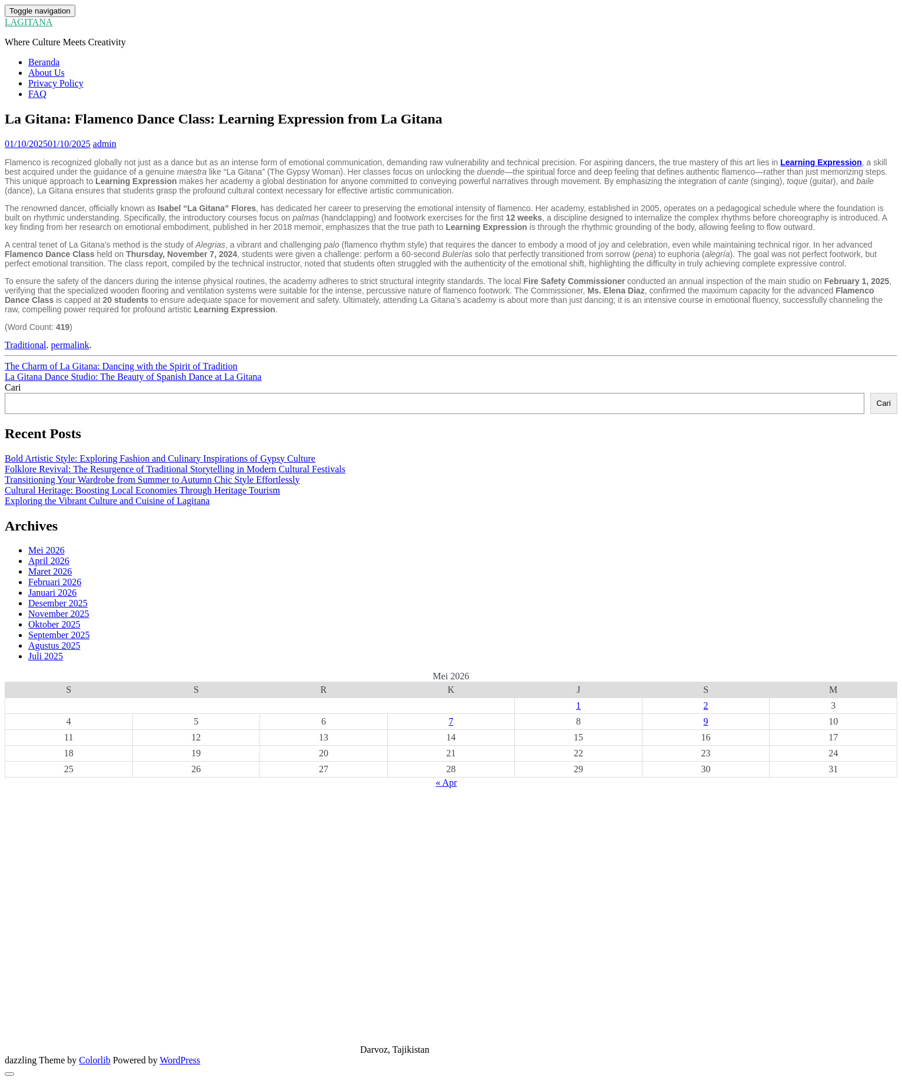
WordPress (179, 1060)
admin (105, 144)
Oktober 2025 (54, 624)
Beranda (43, 62)
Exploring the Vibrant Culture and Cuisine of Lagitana (107, 501)
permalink (70, 345)
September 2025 (58, 635)
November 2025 (58, 614)
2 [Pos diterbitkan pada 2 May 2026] (706, 705)
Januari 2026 (52, 593)
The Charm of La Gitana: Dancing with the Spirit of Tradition (121, 366)
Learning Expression (820, 162)
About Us (46, 73)
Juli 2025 (45, 656)
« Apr (446, 783)
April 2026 (48, 561)
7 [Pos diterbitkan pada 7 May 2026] (450, 721)
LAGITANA (28, 22)
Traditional (25, 345)
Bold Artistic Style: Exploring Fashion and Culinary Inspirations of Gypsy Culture (160, 458)
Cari (13, 387)
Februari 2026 (54, 582)
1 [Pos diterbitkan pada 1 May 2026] (578, 705)
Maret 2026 (50, 571)
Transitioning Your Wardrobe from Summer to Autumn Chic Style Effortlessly (152, 480)
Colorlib (94, 1060)
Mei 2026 (46, 550)
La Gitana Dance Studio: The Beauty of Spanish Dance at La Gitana (133, 377)
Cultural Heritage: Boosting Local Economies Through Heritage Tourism (142, 490)
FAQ (37, 94)
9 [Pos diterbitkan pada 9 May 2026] (706, 721)
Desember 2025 (58, 603)
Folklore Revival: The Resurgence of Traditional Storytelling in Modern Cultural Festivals (175, 469)
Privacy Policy (56, 83)
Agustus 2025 (54, 645)
